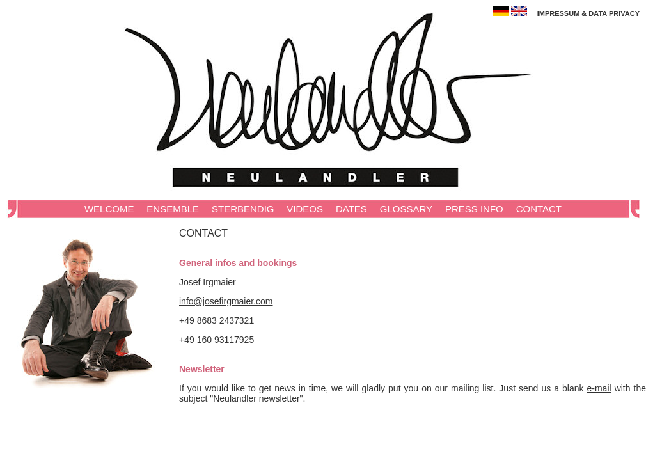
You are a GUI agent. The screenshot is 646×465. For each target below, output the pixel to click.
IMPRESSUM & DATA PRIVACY (588, 13)
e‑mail (599, 388)
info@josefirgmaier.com (226, 301)
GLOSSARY (406, 208)
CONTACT (539, 208)
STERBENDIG (243, 208)
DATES (351, 208)
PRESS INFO (474, 208)
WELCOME (109, 208)
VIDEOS (305, 208)
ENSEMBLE (172, 208)
